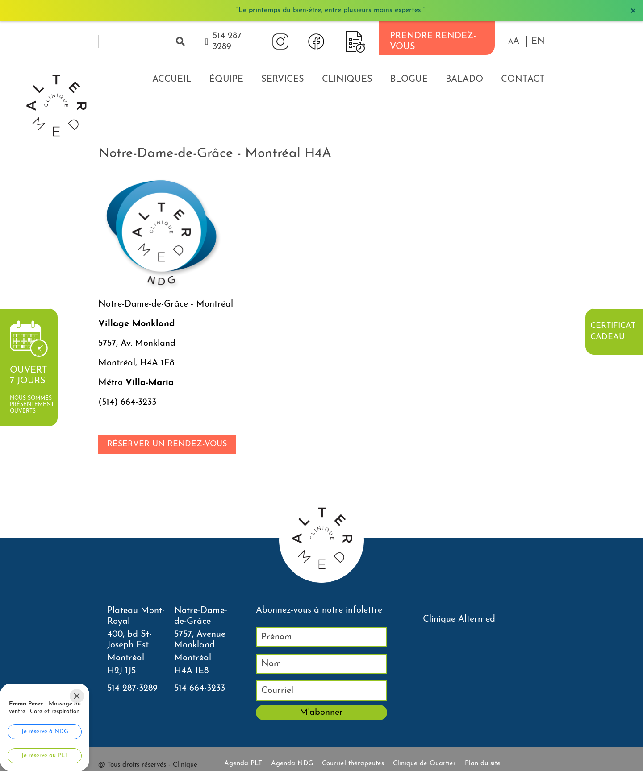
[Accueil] (55, 51)
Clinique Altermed (459, 619)
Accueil (171, 79)
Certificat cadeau (612, 331)
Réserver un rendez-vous (167, 444)
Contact (523, 79)
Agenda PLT (243, 763)
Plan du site (483, 763)
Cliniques (347, 79)
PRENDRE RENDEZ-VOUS (433, 41)
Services (282, 79)
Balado (464, 79)
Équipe (226, 79)
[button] (513, 41)
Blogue (409, 79)
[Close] (77, 696)
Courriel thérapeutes (353, 763)
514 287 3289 (227, 41)
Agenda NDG (292, 763)
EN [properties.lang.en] (538, 41)
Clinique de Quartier (424, 763)
